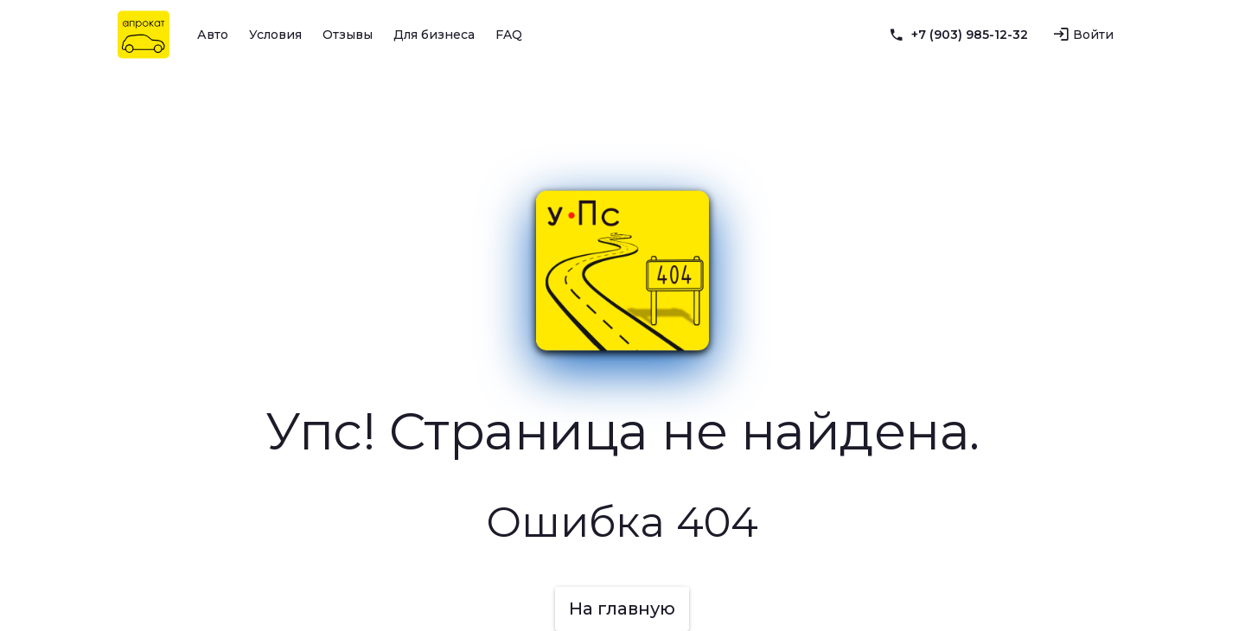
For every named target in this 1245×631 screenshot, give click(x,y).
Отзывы (347, 34)
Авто (212, 34)
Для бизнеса (434, 34)
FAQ (508, 34)
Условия (275, 34)
